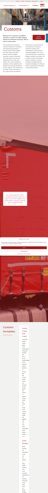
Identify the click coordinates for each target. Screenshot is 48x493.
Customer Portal (35, 1)
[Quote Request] (39, 37)
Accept (24, 247)
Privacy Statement (26, 253)
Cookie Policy (19, 253)
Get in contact (28, 1)
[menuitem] (18, 1)
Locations (22, 1)
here (23, 436)
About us (17, 1)
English (41, 1)
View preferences (24, 251)
